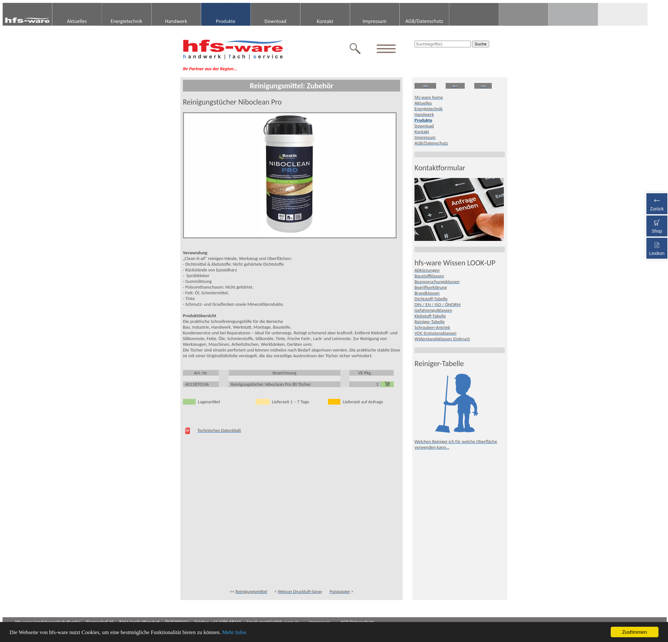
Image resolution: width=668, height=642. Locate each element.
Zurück (656, 203)
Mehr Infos (234, 632)
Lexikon (656, 247)
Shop (656, 225)
